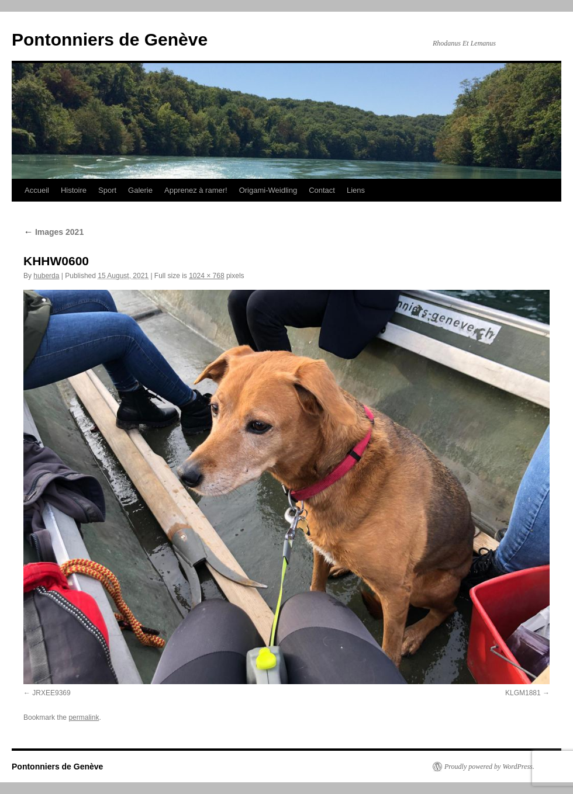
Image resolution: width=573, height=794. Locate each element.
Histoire (74, 190)
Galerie (140, 190)
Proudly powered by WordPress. (489, 766)
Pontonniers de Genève (110, 39)
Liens (356, 190)
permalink (83, 717)
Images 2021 (53, 232)
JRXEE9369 (51, 693)
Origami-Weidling (268, 190)
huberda (46, 276)
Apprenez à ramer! (195, 190)
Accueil (37, 190)
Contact (322, 190)
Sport (107, 190)
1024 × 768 (206, 276)
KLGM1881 (523, 693)
